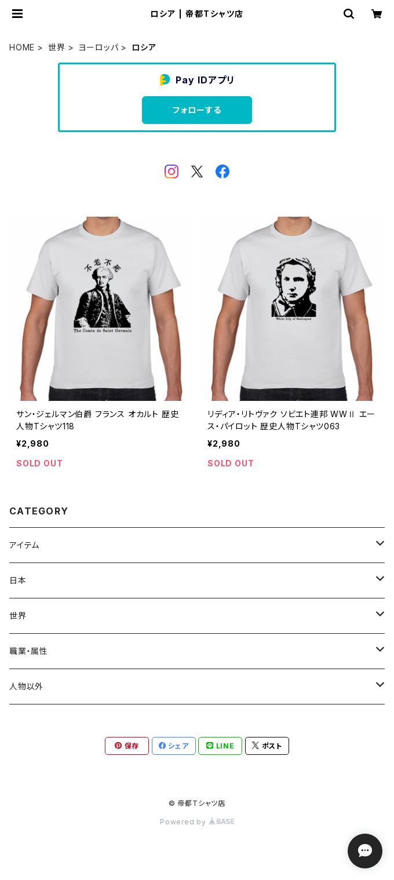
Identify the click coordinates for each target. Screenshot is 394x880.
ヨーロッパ (98, 47)
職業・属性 (28, 651)
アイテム (24, 545)
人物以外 (26, 686)
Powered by (197, 821)
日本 (18, 580)
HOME (22, 47)
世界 (56, 47)
